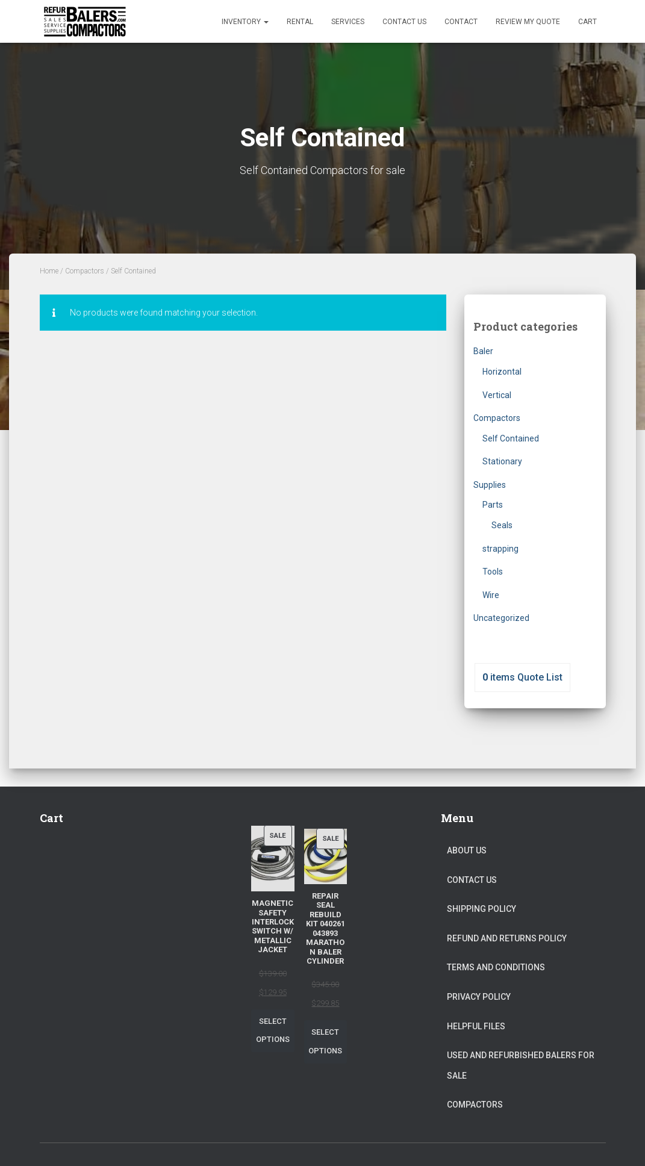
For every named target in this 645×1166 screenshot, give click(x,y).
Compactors (84, 271)
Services (347, 21)
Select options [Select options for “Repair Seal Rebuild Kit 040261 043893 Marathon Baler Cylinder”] (325, 1041)
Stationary (502, 461)
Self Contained (510, 438)
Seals (502, 525)
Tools (492, 571)
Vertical (496, 395)
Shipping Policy (481, 909)
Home (49, 271)
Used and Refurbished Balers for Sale (520, 1065)
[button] (266, 21)
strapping (500, 548)
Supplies (489, 485)
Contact (461, 21)
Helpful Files (476, 1026)
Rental (300, 21)
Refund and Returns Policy (507, 938)
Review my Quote (528, 21)
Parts (492, 505)
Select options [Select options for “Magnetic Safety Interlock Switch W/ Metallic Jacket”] (273, 1030)
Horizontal (502, 371)
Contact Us (404, 21)
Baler (483, 351)
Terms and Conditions (496, 967)
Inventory (245, 21)
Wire (490, 595)
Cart (587, 21)
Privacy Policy (479, 997)
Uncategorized (501, 618)
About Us (467, 850)
